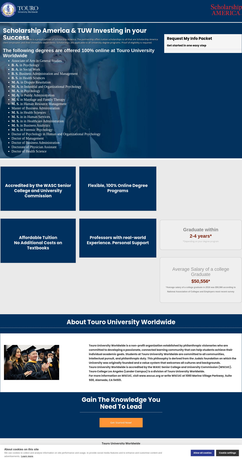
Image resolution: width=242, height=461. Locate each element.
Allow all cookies (203, 452)
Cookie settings (227, 452)
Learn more (27, 456)
